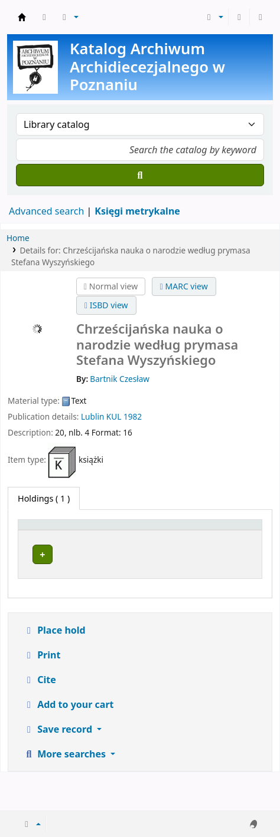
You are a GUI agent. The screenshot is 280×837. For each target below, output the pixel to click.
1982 (132, 416)
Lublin (92, 416)
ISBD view (106, 305)
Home (18, 237)
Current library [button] (100, 543)
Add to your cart (68, 742)
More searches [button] (65, 792)
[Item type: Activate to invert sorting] (41, 537)
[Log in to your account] (239, 17)
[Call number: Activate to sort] (184, 537)
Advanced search (46, 211)
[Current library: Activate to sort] (109, 537)
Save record (59, 767)
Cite (39, 717)
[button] (44, 17)
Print (41, 693)
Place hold (54, 668)
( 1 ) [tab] (44, 498)
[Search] (140, 175)
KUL (113, 416)
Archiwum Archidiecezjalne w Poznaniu (22, 17)
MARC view (184, 286)
